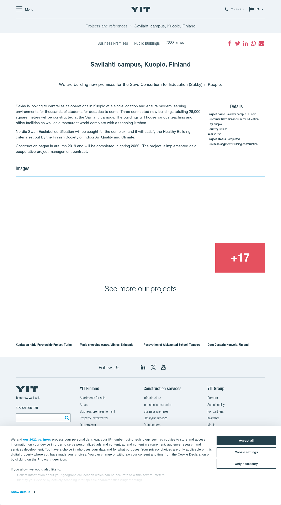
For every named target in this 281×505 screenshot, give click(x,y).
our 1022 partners (37, 439)
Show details (20, 492)
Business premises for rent (97, 412)
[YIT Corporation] (163, 367)
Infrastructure (152, 398)
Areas (84, 405)
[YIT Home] (140, 9)
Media (211, 425)
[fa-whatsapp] (253, 43)
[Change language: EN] (257, 9)
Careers (212, 398)
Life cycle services (156, 418)
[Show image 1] (90, 228)
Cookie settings (246, 452)
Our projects (88, 425)
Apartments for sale (93, 398)
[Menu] (24, 9)
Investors (213, 418)
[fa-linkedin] (245, 43)
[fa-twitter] (237, 43)
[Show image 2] (215, 212)
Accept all (246, 440)
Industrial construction (158, 405)
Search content (27, 408)
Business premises (156, 412)
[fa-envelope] (261, 43)
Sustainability (216, 405)
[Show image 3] (189, 258)
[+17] (240, 258)
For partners (215, 412)
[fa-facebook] (229, 43)
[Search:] (66, 418)
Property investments (94, 418)
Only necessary (246, 463)
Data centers (152, 425)
